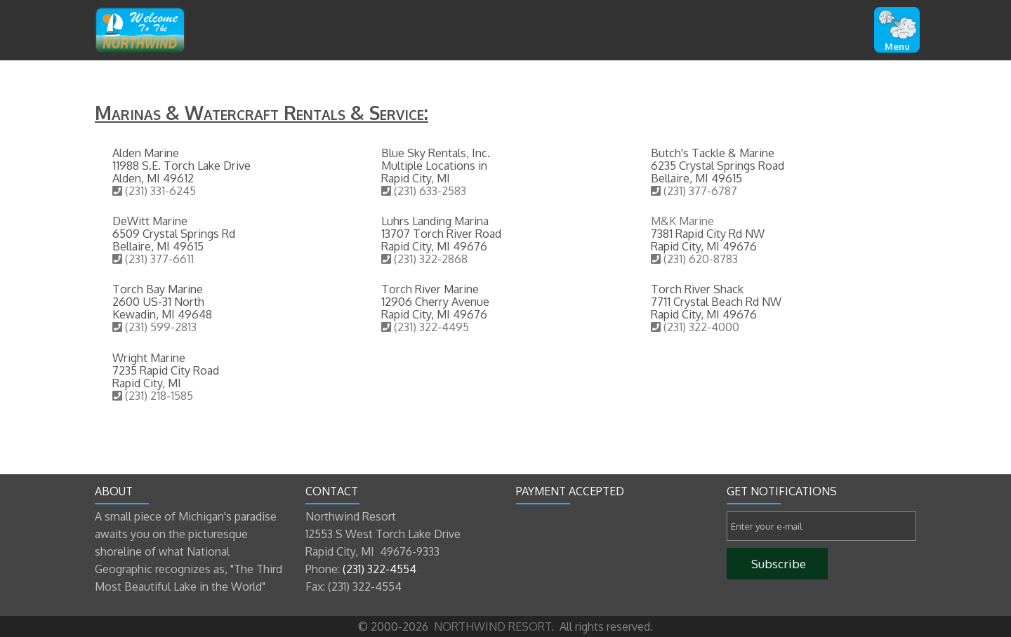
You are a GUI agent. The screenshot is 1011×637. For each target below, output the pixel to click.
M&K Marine (682, 220)
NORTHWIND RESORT (491, 626)
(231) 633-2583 (423, 190)
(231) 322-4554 (379, 569)
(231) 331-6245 (154, 190)
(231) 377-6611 (153, 258)
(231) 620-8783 (694, 258)
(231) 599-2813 (154, 326)
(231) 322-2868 (424, 258)
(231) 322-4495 (425, 326)
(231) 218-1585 (152, 395)
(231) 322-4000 (695, 326)
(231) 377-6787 (694, 190)
